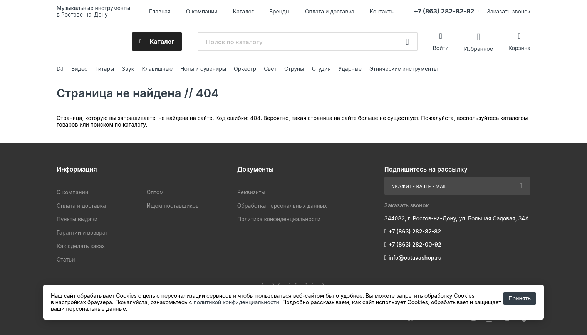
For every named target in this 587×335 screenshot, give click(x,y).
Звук (128, 68)
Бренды (279, 11)
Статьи (66, 259)
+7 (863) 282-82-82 (444, 11)
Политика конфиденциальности (278, 219)
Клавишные (157, 68)
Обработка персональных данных (282, 205)
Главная (160, 11)
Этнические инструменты (403, 68)
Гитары (105, 68)
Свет (270, 68)
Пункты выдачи (77, 219)
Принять (519, 298)
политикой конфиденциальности (236, 302)
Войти (441, 48)
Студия (321, 68)
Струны (294, 68)
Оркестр (245, 68)
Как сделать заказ (81, 246)
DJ (60, 68)
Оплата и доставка (329, 11)
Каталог (243, 11)
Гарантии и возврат (82, 232)
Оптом (154, 192)
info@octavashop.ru (415, 257)
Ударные (350, 68)
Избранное (478, 48)
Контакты (382, 11)
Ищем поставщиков (172, 205)
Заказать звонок (508, 11)
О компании (202, 11)
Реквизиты (251, 192)
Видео (79, 68)
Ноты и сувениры (203, 68)
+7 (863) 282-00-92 (415, 244)
